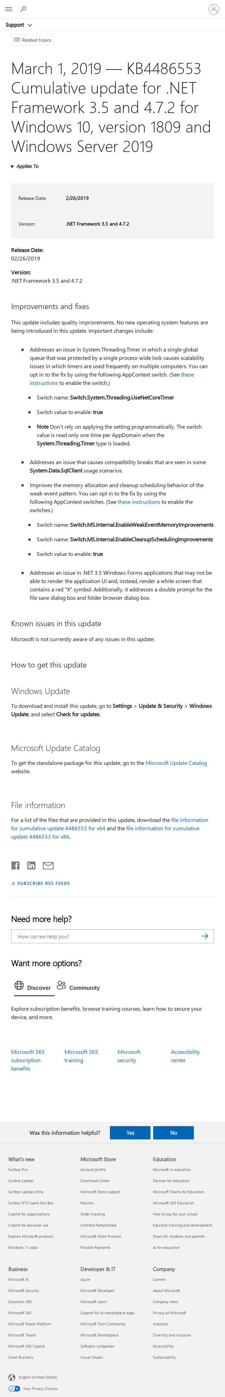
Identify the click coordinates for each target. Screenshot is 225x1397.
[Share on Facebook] (16, 864)
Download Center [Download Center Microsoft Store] (95, 1180)
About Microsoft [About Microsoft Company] (166, 1290)
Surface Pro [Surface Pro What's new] (17, 1169)
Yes (130, 1132)
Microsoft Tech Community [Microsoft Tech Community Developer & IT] (103, 1323)
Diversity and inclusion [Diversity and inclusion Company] (172, 1335)
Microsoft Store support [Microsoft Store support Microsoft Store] (100, 1191)
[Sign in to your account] (214, 9)
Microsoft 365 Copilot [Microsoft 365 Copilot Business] (26, 1346)
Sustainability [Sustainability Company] (164, 1357)
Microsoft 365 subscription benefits (28, 1060)
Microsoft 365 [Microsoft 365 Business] (20, 1312)
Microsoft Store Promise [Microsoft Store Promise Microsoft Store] (100, 1236)
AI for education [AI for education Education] (166, 1247)
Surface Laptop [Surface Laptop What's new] (20, 1180)
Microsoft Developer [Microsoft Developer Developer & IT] (97, 1290)
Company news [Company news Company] (165, 1301)
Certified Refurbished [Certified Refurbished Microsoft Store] (98, 1225)
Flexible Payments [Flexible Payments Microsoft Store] (95, 1247)
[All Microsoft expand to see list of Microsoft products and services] (8, 9)
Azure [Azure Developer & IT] (85, 1279)
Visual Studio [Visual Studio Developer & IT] (91, 1357)
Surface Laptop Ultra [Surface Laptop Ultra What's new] (25, 1191)
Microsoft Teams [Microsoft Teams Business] (22, 1335)
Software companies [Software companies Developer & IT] (97, 1346)
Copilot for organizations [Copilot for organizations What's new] (29, 1214)
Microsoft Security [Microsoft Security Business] (23, 1290)
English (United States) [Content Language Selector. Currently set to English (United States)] (38, 1377)
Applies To (27, 166)
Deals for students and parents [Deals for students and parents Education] (179, 1236)
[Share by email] (45, 864)
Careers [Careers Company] (159, 1279)
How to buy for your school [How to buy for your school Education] (175, 1214)
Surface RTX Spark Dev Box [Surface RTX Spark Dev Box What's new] (30, 1202)
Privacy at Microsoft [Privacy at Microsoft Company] (169, 1312)
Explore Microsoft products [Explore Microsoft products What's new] (30, 1236)
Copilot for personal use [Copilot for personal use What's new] (28, 1225)
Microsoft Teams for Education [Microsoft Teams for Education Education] (178, 1191)
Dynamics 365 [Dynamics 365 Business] (20, 1301)
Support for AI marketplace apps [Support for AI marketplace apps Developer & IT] (107, 1312)
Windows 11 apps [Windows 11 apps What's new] (23, 1247)
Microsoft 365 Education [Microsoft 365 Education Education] (173, 1202)
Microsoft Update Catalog (176, 762)
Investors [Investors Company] (160, 1323)
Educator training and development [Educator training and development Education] (182, 1225)
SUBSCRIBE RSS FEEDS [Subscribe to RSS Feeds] (43, 883)
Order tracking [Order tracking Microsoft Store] (92, 1214)
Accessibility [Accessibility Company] (163, 1346)
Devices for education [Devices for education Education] (171, 1180)
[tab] (34, 987)
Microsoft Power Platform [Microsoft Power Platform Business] (29, 1323)
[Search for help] (24, 9)
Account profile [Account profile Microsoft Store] (93, 1169)
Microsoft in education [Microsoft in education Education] (172, 1169)
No (173, 1132)
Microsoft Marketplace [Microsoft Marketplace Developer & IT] (99, 1335)
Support (15, 24)
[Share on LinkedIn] (28, 864)
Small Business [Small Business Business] (20, 1357)
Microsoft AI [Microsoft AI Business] (18, 1279)
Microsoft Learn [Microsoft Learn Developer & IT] (93, 1301)
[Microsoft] (112, 5)
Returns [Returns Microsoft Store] (87, 1202)
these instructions (139, 501)
